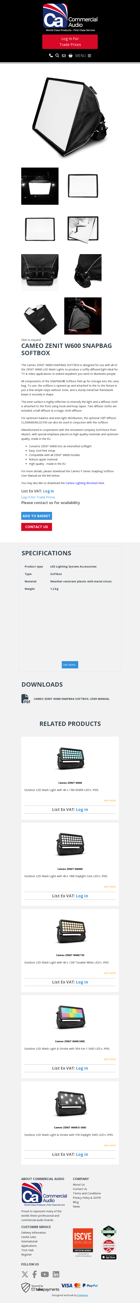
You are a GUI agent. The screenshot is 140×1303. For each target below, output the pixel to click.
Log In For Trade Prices (70, 41)
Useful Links (28, 1237)
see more (110, 800)
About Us (79, 1184)
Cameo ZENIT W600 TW (70, 955)
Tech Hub (27, 1250)
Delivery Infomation (33, 1232)
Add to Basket (36, 516)
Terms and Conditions (87, 1193)
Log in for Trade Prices (38, 497)
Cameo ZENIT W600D (70, 869)
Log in (48, 491)
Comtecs (82, 1295)
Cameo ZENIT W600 (70, 782)
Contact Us (80, 1189)
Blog (76, 1202)
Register (26, 1254)
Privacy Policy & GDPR (87, 1197)
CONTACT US (36, 526)
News (76, 1206)
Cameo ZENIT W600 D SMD (70, 1127)
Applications (29, 1246)
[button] (70, 664)
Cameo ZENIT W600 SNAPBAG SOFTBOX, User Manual (65, 698)
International (29, 1241)
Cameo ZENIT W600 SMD (70, 1041)
